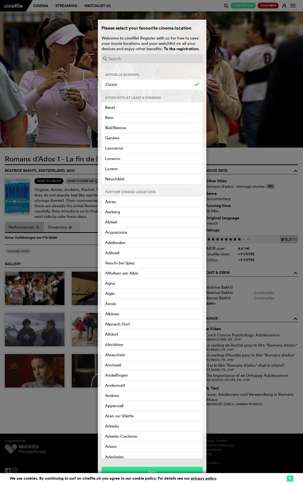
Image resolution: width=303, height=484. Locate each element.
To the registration (181, 48)
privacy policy (203, 478)
